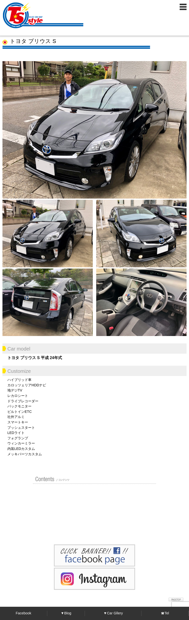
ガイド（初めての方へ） (129, 494)
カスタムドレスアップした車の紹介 (91, 494)
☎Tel (165, 615)
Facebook (23, 615)
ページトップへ (176, 599)
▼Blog (66, 615)
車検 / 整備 (131, 505)
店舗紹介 (51, 494)
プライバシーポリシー (129, 517)
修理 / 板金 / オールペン (90, 505)
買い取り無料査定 (52, 505)
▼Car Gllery (113, 615)
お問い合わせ (52, 529)
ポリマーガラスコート (51, 517)
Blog (91, 517)
